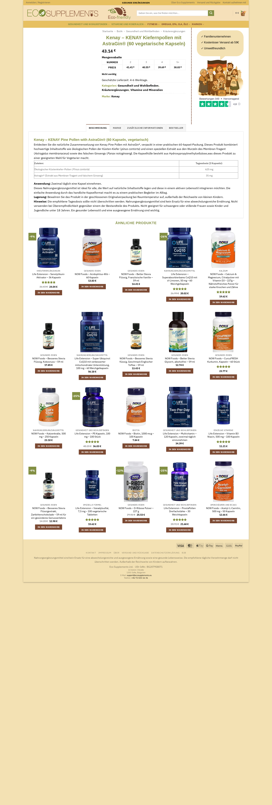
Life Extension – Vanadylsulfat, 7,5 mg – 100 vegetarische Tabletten (92, 511)
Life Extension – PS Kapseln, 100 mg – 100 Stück (92, 435)
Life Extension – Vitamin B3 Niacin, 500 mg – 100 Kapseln (223, 435)
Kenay (115, 96)
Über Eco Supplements (183, 2)
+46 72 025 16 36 (139, 578)
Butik (119, 31)
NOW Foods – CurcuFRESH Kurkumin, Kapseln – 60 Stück (223, 360)
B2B (184, 552)
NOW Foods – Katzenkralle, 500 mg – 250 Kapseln (48, 435)
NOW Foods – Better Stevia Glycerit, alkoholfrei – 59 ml (180, 360)
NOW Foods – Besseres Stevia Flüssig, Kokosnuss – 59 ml (48, 360)
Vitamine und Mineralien (128, 24)
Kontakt (91, 552)
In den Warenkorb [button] (49, 292)
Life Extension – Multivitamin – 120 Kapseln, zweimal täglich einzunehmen (180, 437)
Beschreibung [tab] (98, 127)
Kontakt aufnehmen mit (234, 2)
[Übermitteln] (211, 13)
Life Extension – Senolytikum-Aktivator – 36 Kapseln (48, 276)
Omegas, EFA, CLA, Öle (176, 24)
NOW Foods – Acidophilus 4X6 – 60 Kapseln (92, 276)
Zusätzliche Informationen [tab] (145, 127)
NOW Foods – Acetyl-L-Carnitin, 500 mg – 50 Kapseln (223, 510)
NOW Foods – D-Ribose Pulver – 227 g (136, 510)
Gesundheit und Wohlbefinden (89, 24)
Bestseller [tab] (176, 127)
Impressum (104, 552)
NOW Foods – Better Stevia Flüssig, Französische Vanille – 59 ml (136, 277)
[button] (38, 2)
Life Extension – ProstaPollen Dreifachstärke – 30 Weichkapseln (180, 511)
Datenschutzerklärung (165, 552)
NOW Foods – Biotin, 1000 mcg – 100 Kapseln (136, 435)
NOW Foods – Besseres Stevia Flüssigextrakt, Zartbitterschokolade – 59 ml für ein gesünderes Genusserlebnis (48, 513)
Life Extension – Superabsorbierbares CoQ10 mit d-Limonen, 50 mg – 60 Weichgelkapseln (179, 279)
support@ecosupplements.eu (139, 575)
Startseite (107, 31)
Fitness (153, 24)
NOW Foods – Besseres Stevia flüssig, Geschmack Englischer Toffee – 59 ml (136, 361)
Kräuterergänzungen (174, 31)
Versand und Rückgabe (208, 2)
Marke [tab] (117, 127)
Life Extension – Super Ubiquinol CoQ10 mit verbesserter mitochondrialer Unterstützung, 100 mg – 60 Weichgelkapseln (92, 363)
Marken (198, 24)
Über (116, 552)
